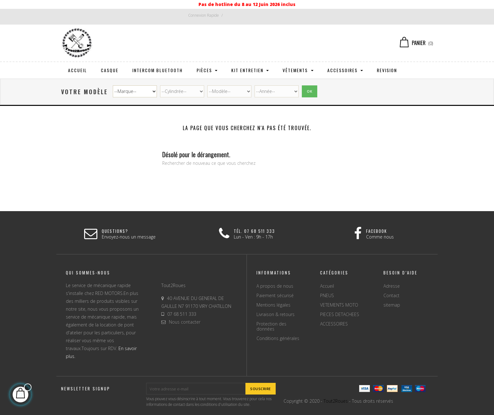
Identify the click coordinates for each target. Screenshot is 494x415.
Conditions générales (277, 338)
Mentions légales (273, 305)
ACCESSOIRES (334, 324)
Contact (391, 295)
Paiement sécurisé (275, 295)
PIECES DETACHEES (339, 314)
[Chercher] (247, 43)
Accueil (327, 286)
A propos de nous (274, 286)
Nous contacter (184, 322)
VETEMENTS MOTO (339, 305)
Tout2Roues (336, 401)
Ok (309, 91)
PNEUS (327, 295)
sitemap (391, 305)
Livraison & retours (275, 314)
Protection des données (271, 326)
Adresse (391, 286)
